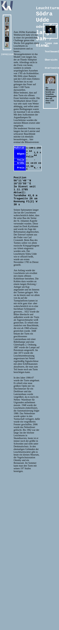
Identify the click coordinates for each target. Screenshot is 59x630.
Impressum (7, 54)
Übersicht (51, 60)
